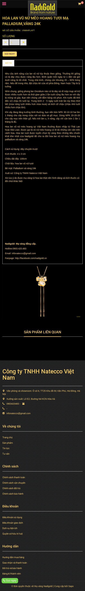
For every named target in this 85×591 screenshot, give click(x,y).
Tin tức (5, 448)
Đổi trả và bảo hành (12, 568)
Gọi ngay (10, 54)
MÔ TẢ (8, 63)
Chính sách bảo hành (12, 493)
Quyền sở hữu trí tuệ (12, 533)
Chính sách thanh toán (13, 477)
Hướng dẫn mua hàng (13, 557)
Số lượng (8, 36)
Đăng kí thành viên (11, 573)
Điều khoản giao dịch (12, 523)
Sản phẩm (7, 443)
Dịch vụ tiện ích (9, 528)
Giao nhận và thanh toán (14, 562)
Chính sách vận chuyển (13, 483)
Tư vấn (5, 454)
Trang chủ (7, 437)
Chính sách (22, 63)
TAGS (35, 63)
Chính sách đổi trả (11, 488)
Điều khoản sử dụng (12, 517)
